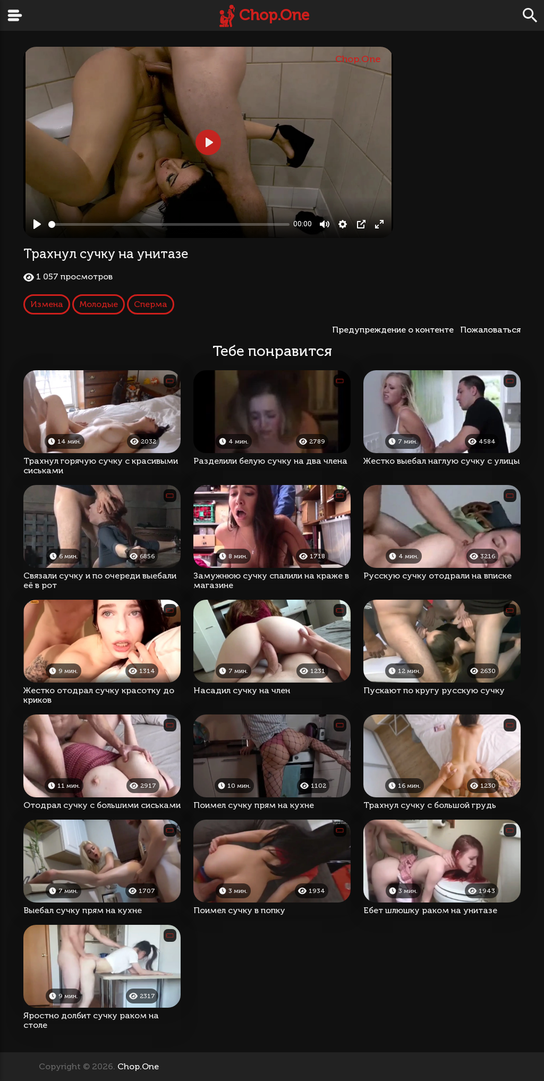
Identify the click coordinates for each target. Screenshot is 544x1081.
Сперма (150, 304)
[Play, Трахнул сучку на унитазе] (37, 224)
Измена (46, 304)
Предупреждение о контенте (395, 330)
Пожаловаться (490, 330)
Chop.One (274, 15)
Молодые (98, 304)
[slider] (169, 224)
